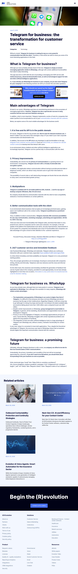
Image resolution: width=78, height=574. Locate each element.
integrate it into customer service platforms (23, 142)
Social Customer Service (34, 557)
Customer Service (32, 519)
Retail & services (57, 529)
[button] (75, 3)
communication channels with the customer (54, 118)
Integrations (6, 563)
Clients (4, 525)
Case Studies (56, 557)
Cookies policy (6, 536)
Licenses (5, 554)
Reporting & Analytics (8, 560)
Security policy (6, 539)
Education (55, 538)
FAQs (53, 565)
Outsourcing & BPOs (33, 528)
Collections (30, 525)
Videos (54, 563)
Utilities (54, 532)
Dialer (29, 554)
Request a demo (7, 548)
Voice (28, 551)
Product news (56, 560)
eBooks (54, 548)
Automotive (55, 535)
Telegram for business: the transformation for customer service (36, 39)
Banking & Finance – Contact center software (60, 519)
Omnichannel (31, 548)
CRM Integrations (7, 565)
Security (4, 568)
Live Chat (30, 563)
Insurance (55, 526)
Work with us (6, 528)
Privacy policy (6, 533)
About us (5, 519)
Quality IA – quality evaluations (11, 557)
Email (28, 560)
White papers (56, 551)
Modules (5, 551)
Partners (4, 522)
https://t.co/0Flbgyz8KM (39, 238)
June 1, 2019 (50, 242)
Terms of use (6, 530)
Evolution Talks (56, 554)
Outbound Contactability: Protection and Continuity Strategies (17, 415)
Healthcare (55, 523)
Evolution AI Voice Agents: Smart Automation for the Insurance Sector (20, 466)
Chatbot (29, 565)
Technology (24, 49)
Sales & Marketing (32, 522)
